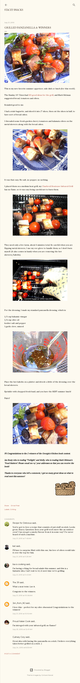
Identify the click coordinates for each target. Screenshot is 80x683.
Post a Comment (12, 654)
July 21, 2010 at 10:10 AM (22, 614)
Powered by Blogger (40, 670)
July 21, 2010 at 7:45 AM (22, 538)
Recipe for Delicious (22, 523)
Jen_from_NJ (19, 603)
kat (14, 546)
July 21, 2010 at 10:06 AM (22, 595)
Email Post (15, 506)
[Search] (74, 4)
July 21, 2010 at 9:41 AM (22, 575)
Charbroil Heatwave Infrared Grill (57, 186)
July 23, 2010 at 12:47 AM (22, 629)
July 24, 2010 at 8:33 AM (22, 647)
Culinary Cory (19, 637)
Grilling (13, 509)
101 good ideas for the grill (41, 95)
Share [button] (6, 506)
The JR (16, 582)
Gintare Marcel (47, 675)
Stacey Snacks (13, 9)
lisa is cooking (19, 564)
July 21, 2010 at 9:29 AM (22, 557)
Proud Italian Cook (21, 621)
